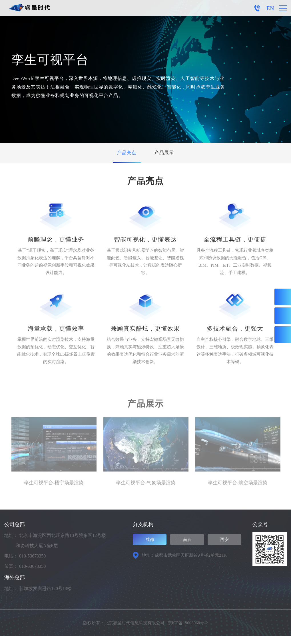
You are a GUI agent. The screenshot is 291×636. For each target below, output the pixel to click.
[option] (54, 455)
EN (270, 8)
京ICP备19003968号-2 (188, 623)
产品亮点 (127, 152)
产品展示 (164, 152)
